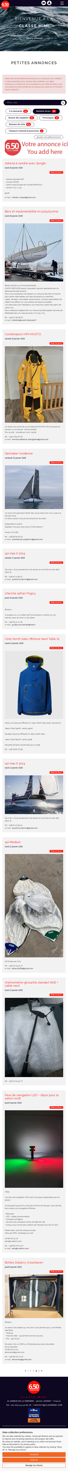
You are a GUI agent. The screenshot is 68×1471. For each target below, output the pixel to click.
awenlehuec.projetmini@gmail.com (27, 539)
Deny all (33, 1460)
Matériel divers (46, 111)
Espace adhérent (34, 38)
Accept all (34, 1454)
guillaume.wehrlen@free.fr (23, 625)
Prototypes (51, 117)
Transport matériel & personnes (26, 130)
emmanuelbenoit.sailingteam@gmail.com (30, 439)
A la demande (18, 111)
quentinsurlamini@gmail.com (25, 579)
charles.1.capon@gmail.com (24, 197)
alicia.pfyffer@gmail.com (22, 968)
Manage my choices (34, 1465)
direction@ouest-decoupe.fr (24, 320)
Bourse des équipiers (21, 117)
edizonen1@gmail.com (22, 1359)
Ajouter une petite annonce (49, 137)
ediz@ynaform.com (20, 1248)
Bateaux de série (20, 124)
